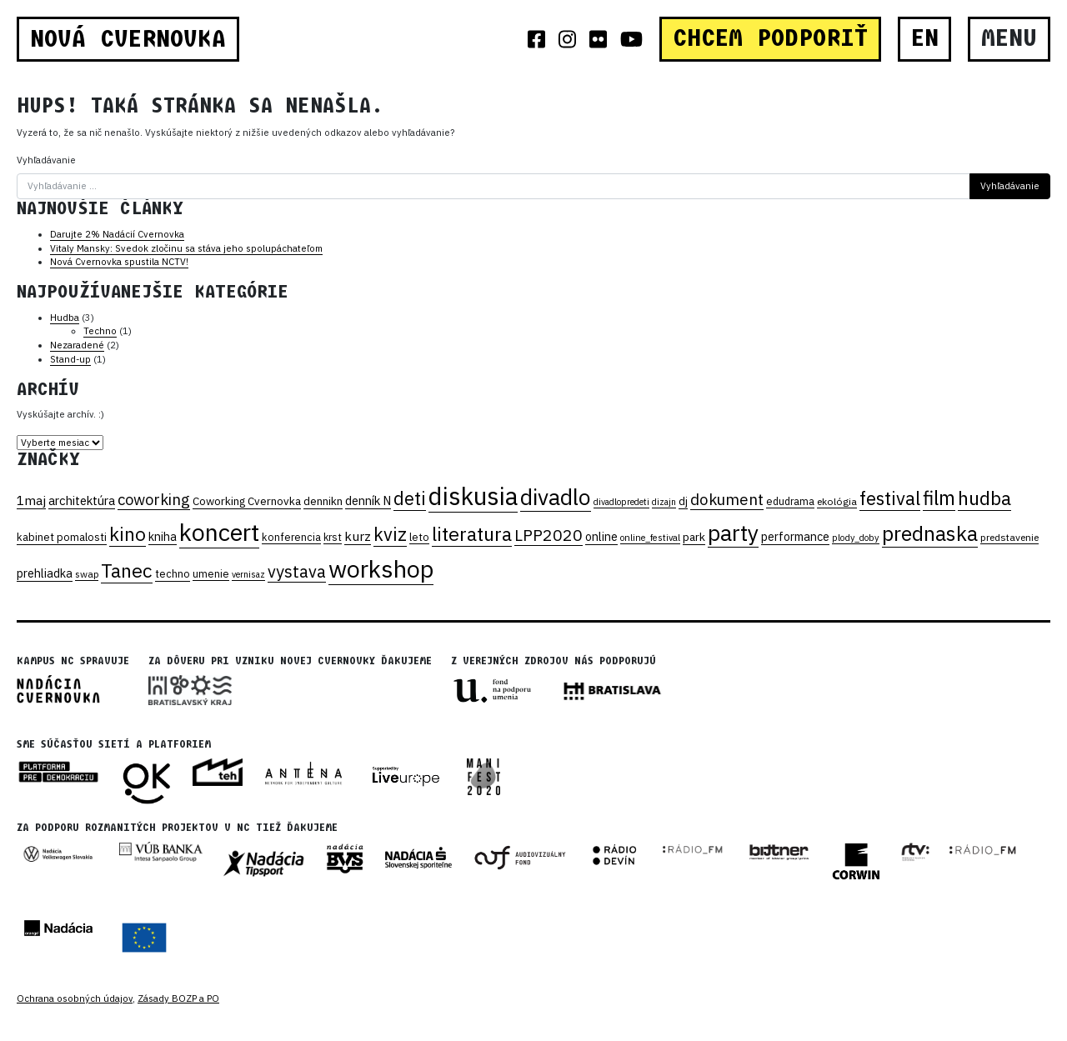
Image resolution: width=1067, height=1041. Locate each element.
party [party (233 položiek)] (733, 532)
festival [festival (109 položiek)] (889, 498)
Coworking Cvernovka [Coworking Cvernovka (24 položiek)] (247, 500)
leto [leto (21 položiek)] (419, 536)
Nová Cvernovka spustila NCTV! (119, 262)
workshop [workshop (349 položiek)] (380, 568)
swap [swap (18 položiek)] (86, 574)
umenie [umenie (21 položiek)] (211, 573)
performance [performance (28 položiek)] (795, 536)
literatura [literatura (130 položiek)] (472, 533)
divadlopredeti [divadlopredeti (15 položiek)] (621, 502)
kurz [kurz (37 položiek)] (357, 536)
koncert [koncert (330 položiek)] (219, 532)
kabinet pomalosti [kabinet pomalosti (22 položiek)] (62, 537)
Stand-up (70, 359)
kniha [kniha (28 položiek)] (162, 536)
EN (925, 38)
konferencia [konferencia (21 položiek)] (291, 536)
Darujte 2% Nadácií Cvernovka (117, 234)
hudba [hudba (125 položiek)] (984, 498)
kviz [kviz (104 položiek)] (390, 534)
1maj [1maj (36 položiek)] (31, 500)
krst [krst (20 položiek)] (332, 536)
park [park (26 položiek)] (694, 536)
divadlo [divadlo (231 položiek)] (555, 497)
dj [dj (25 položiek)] (683, 500)
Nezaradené (77, 345)
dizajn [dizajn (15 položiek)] (664, 502)
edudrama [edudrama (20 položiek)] (790, 501)
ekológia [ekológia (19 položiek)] (837, 501)
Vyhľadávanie (46, 160)
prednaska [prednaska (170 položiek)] (930, 533)
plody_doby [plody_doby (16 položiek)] (855, 537)
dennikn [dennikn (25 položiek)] (323, 500)
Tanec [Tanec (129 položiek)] (127, 570)
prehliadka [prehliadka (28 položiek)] (45, 573)
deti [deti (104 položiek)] (409, 498)
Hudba (64, 317)
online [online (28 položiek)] (601, 536)
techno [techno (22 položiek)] (172, 574)
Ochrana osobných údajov (75, 998)
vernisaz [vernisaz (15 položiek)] (248, 574)
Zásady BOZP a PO (178, 998)
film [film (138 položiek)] (939, 497)
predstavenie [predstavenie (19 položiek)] (1009, 537)
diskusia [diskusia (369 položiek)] (473, 496)
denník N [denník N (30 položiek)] (368, 500)
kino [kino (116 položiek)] (127, 534)
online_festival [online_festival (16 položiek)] (650, 537)
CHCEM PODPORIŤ (770, 38)
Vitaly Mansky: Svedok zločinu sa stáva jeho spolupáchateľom (186, 248)
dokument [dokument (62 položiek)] (727, 499)
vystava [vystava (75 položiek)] (297, 571)
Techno (100, 331)
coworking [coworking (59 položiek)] (154, 499)
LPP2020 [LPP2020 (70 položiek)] (548, 534)
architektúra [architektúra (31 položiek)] (81, 500)
